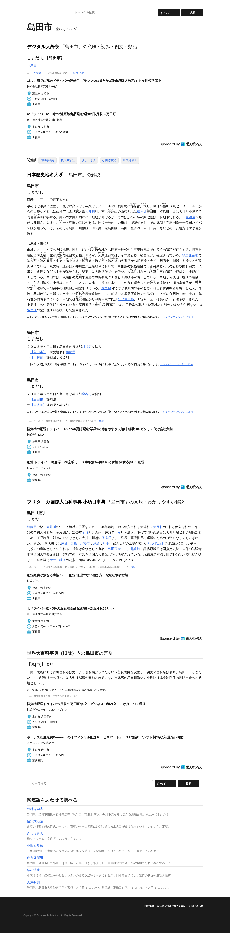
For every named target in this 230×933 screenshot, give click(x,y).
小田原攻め (109, 160)
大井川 (90, 211)
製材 (64, 543)
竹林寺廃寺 (47, 160)
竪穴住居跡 (126, 299)
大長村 (158, 527)
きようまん (89, 160)
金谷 (85, 532)
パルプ (85, 543)
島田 (33, 65)
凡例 (82, 72)
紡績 (96, 543)
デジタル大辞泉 (43, 46)
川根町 (87, 346)
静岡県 (70, 352)
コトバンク (45, 12)
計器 (106, 543)
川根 (117, 532)
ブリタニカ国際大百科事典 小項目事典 (66, 501)
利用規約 (149, 906)
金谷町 (87, 394)
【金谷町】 (38, 405)
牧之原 (106, 288)
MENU (30, 3)
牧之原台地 (190, 255)
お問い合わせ (196, 906)
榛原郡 (142, 211)
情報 (75, 72)
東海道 (190, 217)
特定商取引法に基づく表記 (171, 906)
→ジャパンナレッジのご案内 (176, 316)
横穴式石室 (68, 160)
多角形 (32, 310)
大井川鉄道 (58, 560)
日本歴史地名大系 (45, 174)
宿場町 (106, 538)
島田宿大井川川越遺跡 (124, 549)
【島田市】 (38, 352)
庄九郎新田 (130, 160)
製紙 (74, 543)
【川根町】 (38, 357)
